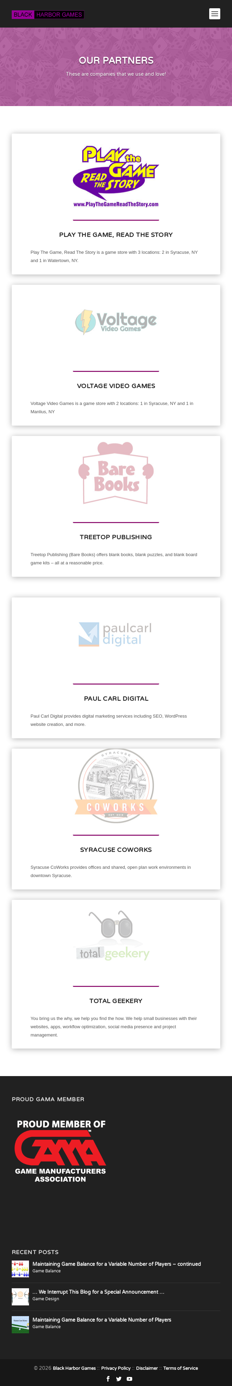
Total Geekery (116, 1001)
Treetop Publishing (116, 537)
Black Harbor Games (74, 1368)
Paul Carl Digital (116, 698)
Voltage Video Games (116, 386)
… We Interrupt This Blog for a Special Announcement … (98, 1292)
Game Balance (46, 1271)
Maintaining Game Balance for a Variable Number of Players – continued (116, 1264)
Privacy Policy (115, 1368)
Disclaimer (147, 1368)
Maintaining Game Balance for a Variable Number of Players (101, 1320)
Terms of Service (180, 1368)
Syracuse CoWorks (116, 850)
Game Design (45, 1298)
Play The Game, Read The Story (116, 235)
